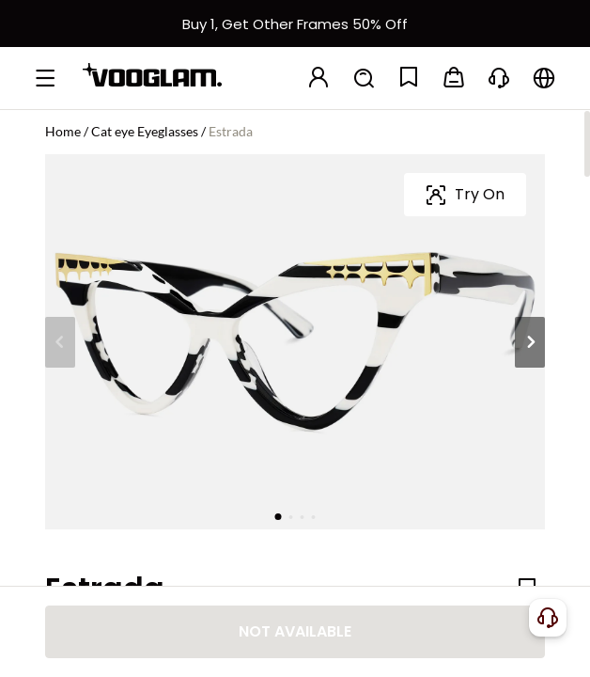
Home (63, 131)
